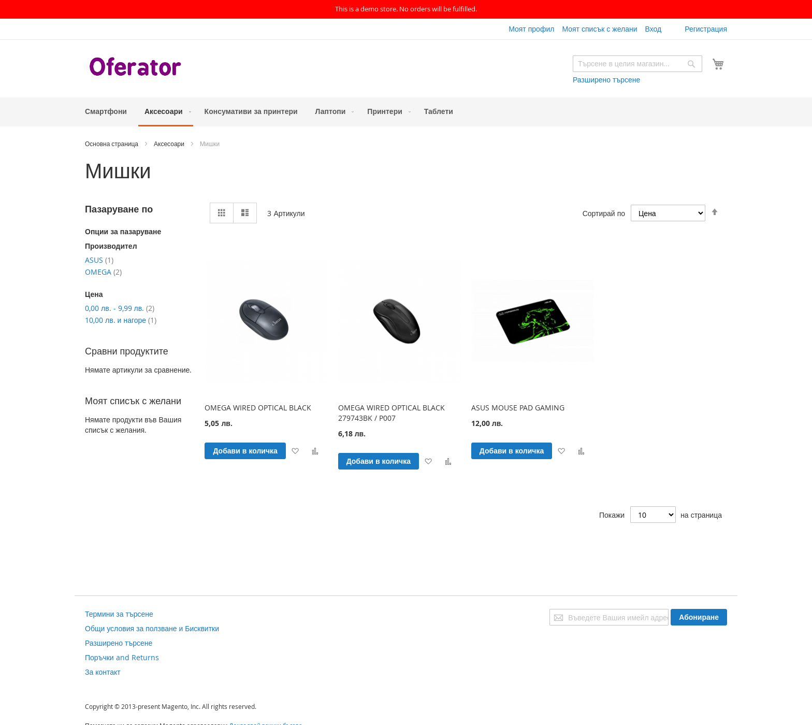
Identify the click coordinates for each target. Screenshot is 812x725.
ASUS (99, 260)
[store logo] (137, 67)
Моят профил (531, 29)
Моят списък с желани (599, 29)
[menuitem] (106, 111)
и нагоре (120, 320)
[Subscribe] (699, 617)
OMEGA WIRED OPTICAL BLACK (258, 408)
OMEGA (103, 272)
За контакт (103, 672)
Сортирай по (604, 213)
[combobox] (637, 63)
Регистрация (706, 29)
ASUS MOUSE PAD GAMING (517, 408)
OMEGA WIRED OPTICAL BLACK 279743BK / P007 (391, 413)
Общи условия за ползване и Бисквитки (152, 628)
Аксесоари (170, 143)
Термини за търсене (119, 614)
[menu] (406, 111)
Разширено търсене (606, 79)
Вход (653, 29)
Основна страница (112, 143)
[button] (295, 451)
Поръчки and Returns (122, 657)
